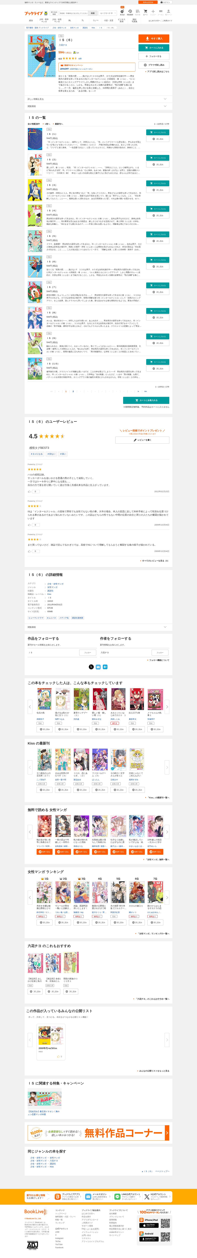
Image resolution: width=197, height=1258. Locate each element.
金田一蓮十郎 (60, 780)
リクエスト (86, 1238)
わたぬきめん (153, 912)
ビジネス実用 (121, 20)
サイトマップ (114, 1235)
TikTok (57, 1241)
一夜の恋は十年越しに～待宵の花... (62, 842)
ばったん (95, 780)
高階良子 (40, 719)
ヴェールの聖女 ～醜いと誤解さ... (63, 907)
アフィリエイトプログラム (93, 1241)
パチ (108, 846)
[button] (44, 729)
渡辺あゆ (77, 780)
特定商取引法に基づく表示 (120, 1229)
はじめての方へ (155, 21)
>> (145, 391)
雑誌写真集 (134, 20)
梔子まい (114, 846)
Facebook (59, 1247)
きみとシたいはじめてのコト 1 (118, 714)
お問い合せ (86, 1235)
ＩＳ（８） (51, 312)
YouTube (58, 1244)
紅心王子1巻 (134, 713)
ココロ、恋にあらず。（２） (81, 774)
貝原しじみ (115, 719)
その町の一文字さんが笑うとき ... (118, 775)
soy (81, 912)
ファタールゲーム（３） (99, 774)
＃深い (63, 454)
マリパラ (40, 846)
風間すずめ (133, 780)
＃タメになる (37, 454)
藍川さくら (96, 912)
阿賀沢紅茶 (115, 912)
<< (51, 391)
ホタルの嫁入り (136, 906)
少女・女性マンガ (57, 20)
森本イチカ (124, 846)
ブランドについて (116, 1217)
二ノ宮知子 (41, 780)
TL (83, 20)
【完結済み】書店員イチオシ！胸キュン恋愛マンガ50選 (44, 1113)
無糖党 (76, 912)
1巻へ (47, 124)
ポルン (162, 912)
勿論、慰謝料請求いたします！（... (81, 908)
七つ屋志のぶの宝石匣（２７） (44, 774)
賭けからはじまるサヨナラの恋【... (154, 908)
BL (70, 20)
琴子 (104, 912)
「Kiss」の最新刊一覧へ (158, 797)
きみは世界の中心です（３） (62, 774)
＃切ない (51, 454)
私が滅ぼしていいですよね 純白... (136, 842)
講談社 (50, 591)
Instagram (59, 1238)
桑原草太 (132, 719)
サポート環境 (87, 1226)
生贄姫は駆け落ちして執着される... (99, 842)
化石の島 (41, 713)
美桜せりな (78, 846)
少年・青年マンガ (44, 20)
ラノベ (95, 20)
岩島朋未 (58, 846)
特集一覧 (59, 1220)
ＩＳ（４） (51, 210)
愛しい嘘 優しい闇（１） (99, 714)
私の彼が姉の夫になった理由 (81, 841)
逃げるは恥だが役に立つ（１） (62, 714)
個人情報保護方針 (116, 1226)
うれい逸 (58, 912)
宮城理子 (151, 719)
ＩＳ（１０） (52, 363)
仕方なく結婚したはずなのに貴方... (118, 842)
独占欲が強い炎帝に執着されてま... (44, 842)
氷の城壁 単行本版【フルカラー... (118, 907)
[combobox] (74, 13)
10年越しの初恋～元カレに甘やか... (154, 842)
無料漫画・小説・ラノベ (65, 1217)
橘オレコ (132, 912)
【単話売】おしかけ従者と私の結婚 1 (35, 981)
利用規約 (113, 1223)
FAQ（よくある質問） (91, 1229)
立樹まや (114, 780)
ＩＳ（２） (51, 159)
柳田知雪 (95, 846)
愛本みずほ (96, 719)
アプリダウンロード (90, 1220)
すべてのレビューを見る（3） (155, 561)
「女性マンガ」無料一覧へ (157, 859)
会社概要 (113, 1214)
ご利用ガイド (167, 21)
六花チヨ (63, 45)
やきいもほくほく (136, 846)
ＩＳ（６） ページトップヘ (155, 1171)
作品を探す (86, 1217)
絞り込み (54, 13)
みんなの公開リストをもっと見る (154, 1071)
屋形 (103, 846)
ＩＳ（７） (51, 287)
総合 (31, 20)
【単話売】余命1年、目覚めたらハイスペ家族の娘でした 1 (53, 982)
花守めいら (152, 846)
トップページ (60, 1214)
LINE (57, 1232)
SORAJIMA (50, 846)
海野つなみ (59, 719)
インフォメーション (90, 1232)
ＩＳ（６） (51, 261)
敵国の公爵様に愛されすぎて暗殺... (99, 908)
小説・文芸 (108, 20)
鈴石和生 (40, 912)
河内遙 (76, 719)
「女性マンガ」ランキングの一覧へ (153, 933)
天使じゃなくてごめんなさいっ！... (136, 775)
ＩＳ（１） (51, 134)
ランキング (59, 1223)
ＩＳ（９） (51, 338)
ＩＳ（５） (51, 236)
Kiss (49, 594)
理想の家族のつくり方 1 (70, 980)
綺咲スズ (67, 846)
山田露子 (67, 912)
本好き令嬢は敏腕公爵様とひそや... (44, 908)
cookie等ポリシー (116, 1232)
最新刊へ (59, 124)
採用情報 (113, 1220)
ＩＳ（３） (51, 185)
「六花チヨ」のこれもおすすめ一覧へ (152, 999)
